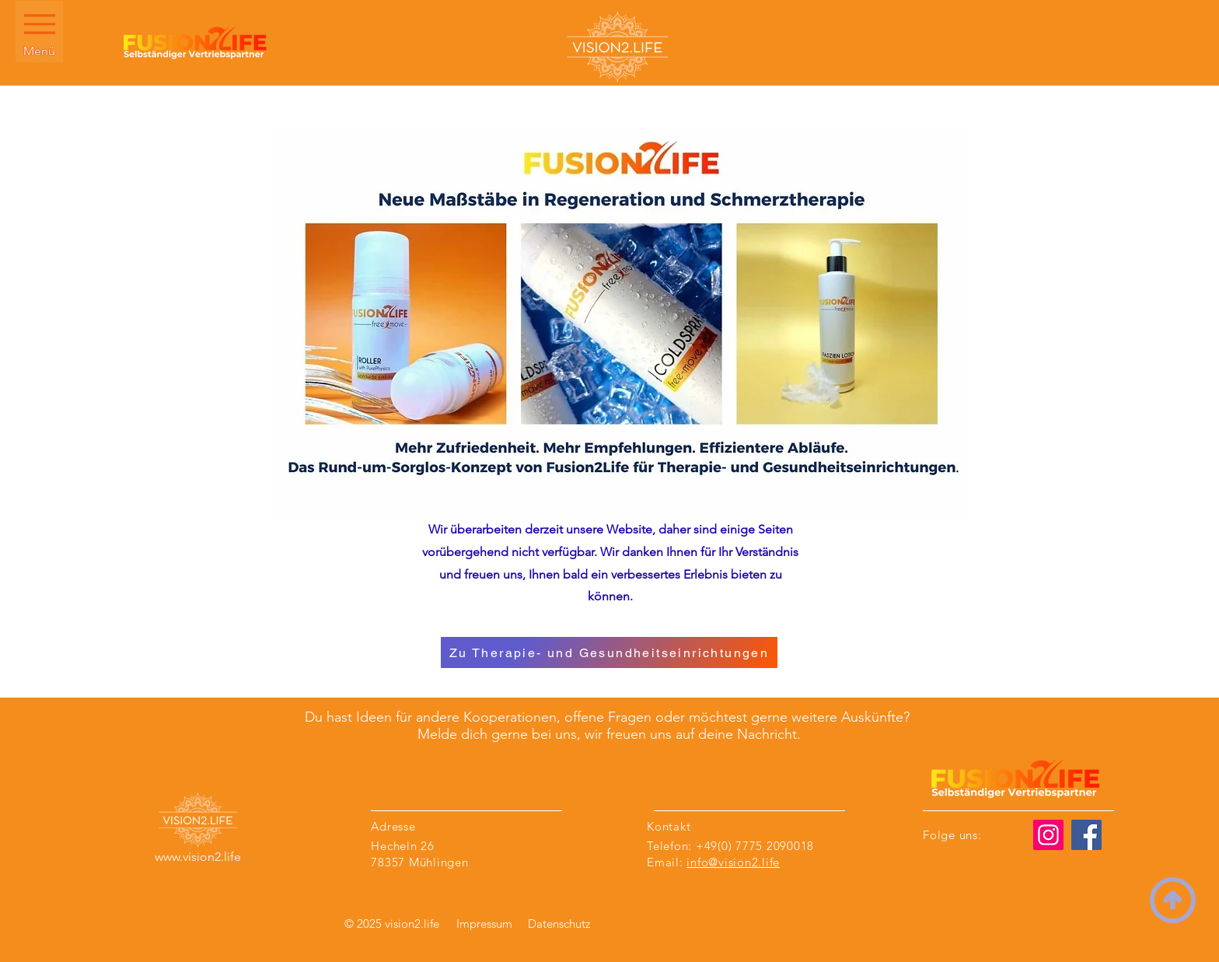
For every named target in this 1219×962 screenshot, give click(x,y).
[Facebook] (1086, 835)
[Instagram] (1048, 835)
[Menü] (39, 31)
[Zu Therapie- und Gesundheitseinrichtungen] (609, 652)
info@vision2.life (733, 862)
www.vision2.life (198, 856)
